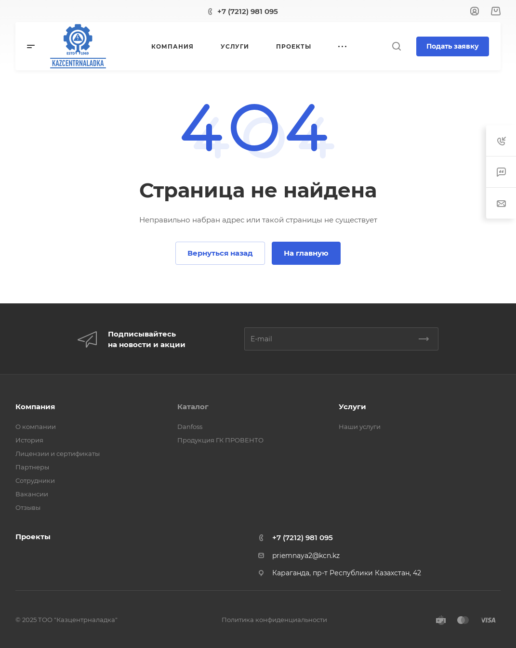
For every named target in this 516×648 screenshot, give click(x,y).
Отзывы (27, 507)
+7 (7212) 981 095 (247, 11)
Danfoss (189, 426)
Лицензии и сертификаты (57, 453)
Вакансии (31, 494)
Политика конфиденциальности (274, 619)
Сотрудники (35, 480)
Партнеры (32, 467)
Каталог (193, 406)
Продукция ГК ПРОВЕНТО (220, 440)
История (29, 440)
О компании (35, 426)
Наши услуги (360, 426)
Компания (35, 406)
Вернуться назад (220, 253)
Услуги (352, 406)
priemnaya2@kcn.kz (306, 555)
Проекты (33, 536)
